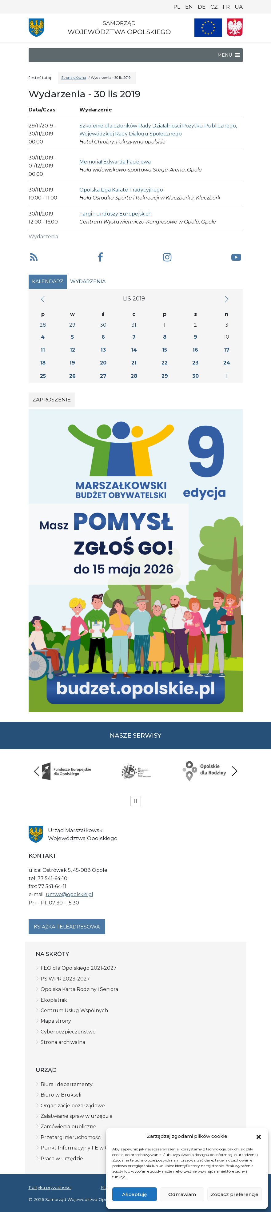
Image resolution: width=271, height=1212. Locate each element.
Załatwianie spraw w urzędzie (77, 1116)
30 (103, 325)
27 (103, 376)
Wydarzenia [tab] (88, 281)
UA (239, 7)
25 (43, 376)
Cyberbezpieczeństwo (68, 1032)
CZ (214, 7)
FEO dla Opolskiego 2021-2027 (79, 968)
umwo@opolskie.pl (69, 894)
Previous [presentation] (37, 771)
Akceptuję (134, 1194)
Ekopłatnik (54, 1000)
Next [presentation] (234, 771)
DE (201, 7)
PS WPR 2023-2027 (65, 979)
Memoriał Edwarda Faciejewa (115, 162)
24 (226, 363)
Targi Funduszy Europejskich (115, 214)
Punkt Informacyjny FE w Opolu (81, 1148)
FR (226, 7)
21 (134, 363)
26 (72, 376)
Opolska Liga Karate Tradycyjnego (121, 190)
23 (195, 363)
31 (133, 325)
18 (43, 363)
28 (43, 325)
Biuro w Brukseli (61, 1095)
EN (189, 7)
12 (72, 350)
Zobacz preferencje (234, 1194)
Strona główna (73, 77)
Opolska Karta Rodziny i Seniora (79, 989)
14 (134, 350)
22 (164, 363)
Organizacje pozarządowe (73, 1106)
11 (43, 350)
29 (72, 325)
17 (226, 350)
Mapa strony (56, 1021)
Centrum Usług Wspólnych (74, 1010)
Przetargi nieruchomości (71, 1137)
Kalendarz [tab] (47, 281)
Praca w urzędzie (62, 1159)
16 (195, 350)
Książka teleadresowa (67, 927)
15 (164, 350)
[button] (259, 1136)
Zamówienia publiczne (68, 1126)
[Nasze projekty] (208, 27)
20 (103, 363)
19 (72, 363)
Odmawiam (182, 1194)
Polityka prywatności (50, 1187)
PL (176, 7)
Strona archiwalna (63, 1042)
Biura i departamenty (67, 1084)
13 (103, 350)
